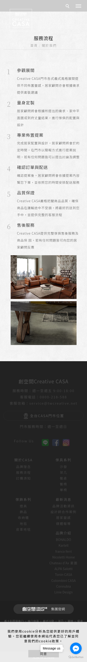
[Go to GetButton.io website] (75, 657)
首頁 (34, 45)
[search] (68, 7)
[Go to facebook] (76, 648)
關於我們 (49, 45)
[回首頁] (20, 20)
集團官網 (42, 609)
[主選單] (78, 6)
